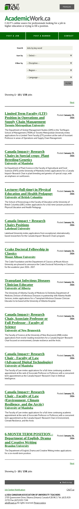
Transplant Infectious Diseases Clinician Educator (27, 282)
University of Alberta (17, 288)
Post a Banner (42, 36)
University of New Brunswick (23, 330)
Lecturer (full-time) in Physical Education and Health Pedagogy (29, 191)
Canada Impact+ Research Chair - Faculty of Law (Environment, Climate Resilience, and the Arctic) (24, 398)
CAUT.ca (70, 489)
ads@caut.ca (10, 503)
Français (67, 7)
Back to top (67, 482)
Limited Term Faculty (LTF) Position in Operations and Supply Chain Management (26, 117)
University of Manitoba (19, 163)
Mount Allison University (20, 257)
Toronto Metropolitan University (25, 125)
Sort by (19, 55)
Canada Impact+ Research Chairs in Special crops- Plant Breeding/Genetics (27, 155)
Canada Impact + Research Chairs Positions (25, 223)
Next (72, 102)
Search (20, 48)
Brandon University (17, 446)
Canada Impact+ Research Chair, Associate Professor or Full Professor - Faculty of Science (26, 320)
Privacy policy (40, 503)
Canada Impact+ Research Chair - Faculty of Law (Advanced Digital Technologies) (29, 358)
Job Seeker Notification (15, 489)
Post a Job (13, 36)
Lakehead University (17, 228)
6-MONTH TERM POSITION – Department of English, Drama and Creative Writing (29, 438)
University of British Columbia (24, 197)
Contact (69, 36)
